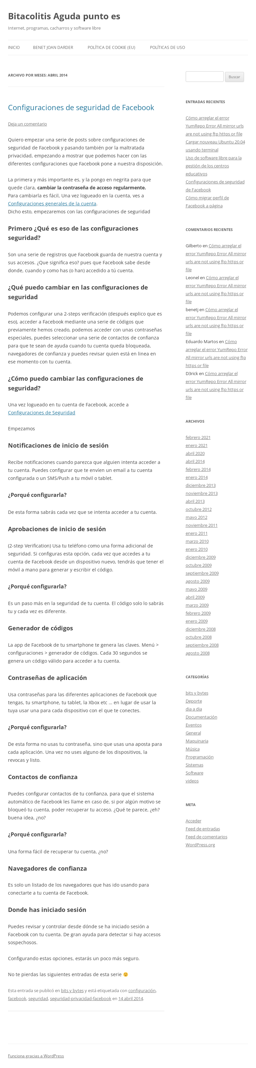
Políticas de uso (167, 47)
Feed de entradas (203, 829)
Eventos (194, 725)
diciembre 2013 (201, 485)
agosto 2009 (198, 581)
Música (193, 749)
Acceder (193, 821)
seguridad (38, 998)
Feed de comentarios (206, 837)
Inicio (14, 47)
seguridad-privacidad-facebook (80, 998)
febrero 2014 (198, 469)
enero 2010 (197, 549)
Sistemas (194, 765)
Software (194, 773)
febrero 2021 (198, 437)
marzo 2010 (197, 541)
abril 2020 (195, 453)
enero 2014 (197, 477)
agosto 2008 (198, 653)
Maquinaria (197, 741)
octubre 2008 (199, 637)
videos (192, 781)
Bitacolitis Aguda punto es (64, 16)
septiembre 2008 (202, 645)
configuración (142, 990)
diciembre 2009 (201, 557)
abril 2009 (195, 597)
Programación (200, 757)
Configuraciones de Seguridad (41, 412)
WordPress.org (200, 845)
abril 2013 (195, 501)
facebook (17, 998)
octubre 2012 (199, 509)
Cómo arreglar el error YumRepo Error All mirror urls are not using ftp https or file (215, 126)
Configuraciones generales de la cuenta (52, 203)
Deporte (194, 701)
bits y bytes (72, 990)
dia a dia (194, 709)
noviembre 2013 (202, 493)
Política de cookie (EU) (111, 47)
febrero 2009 (198, 613)
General (193, 733)
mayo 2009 (196, 589)
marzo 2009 (197, 605)
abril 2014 (195, 461)
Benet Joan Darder (53, 47)
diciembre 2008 (201, 629)
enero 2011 (197, 533)
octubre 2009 (199, 565)
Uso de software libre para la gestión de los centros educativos (214, 166)
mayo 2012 (196, 517)
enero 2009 (197, 621)
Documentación (201, 717)
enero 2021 (197, 445)
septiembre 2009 (202, 573)
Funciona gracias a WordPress (36, 1056)
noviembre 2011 (202, 525)
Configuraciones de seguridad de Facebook (81, 107)
